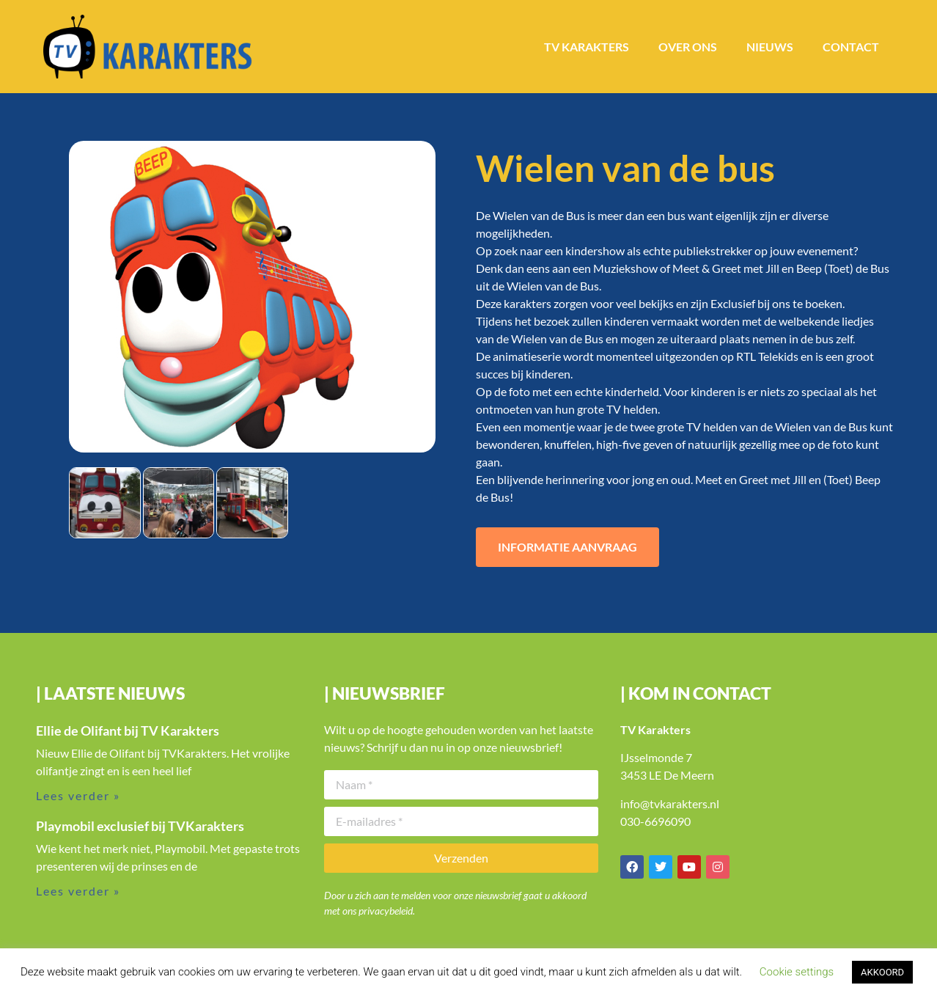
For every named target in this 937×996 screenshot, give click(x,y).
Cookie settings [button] (797, 971)
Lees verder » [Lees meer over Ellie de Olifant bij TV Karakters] (78, 795)
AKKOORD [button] (882, 972)
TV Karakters (586, 47)
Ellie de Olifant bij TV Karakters (127, 730)
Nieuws (769, 47)
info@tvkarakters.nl (669, 803)
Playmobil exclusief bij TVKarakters (140, 826)
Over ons (687, 47)
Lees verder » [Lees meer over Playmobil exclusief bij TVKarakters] (78, 891)
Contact (851, 47)
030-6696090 (655, 821)
